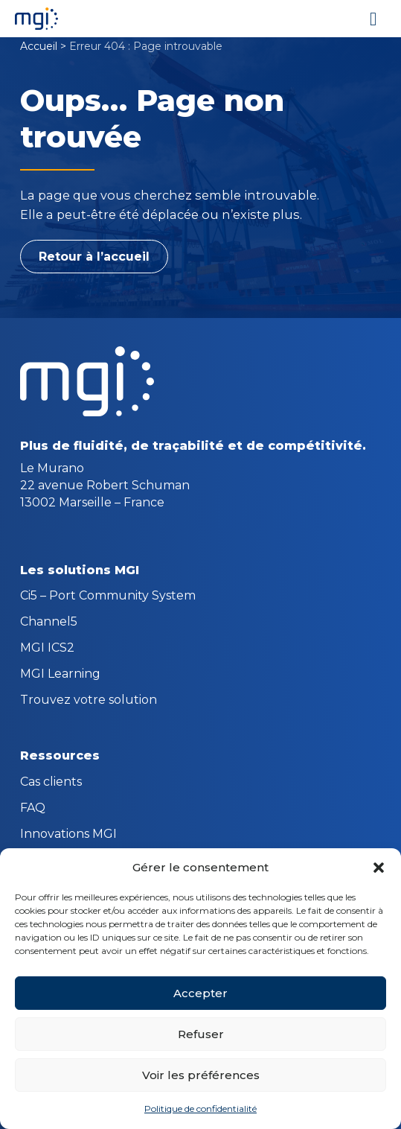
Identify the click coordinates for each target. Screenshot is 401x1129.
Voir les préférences (201, 1075)
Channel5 (48, 623)
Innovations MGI (68, 835)
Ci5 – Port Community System (108, 596)
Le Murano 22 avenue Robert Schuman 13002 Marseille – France (105, 485)
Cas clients (51, 783)
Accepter (200, 993)
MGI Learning (60, 675)
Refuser (201, 1034)
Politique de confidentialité (200, 1108)
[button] (378, 867)
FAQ (32, 809)
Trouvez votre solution (88, 701)
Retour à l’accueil (94, 256)
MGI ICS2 (47, 649)
